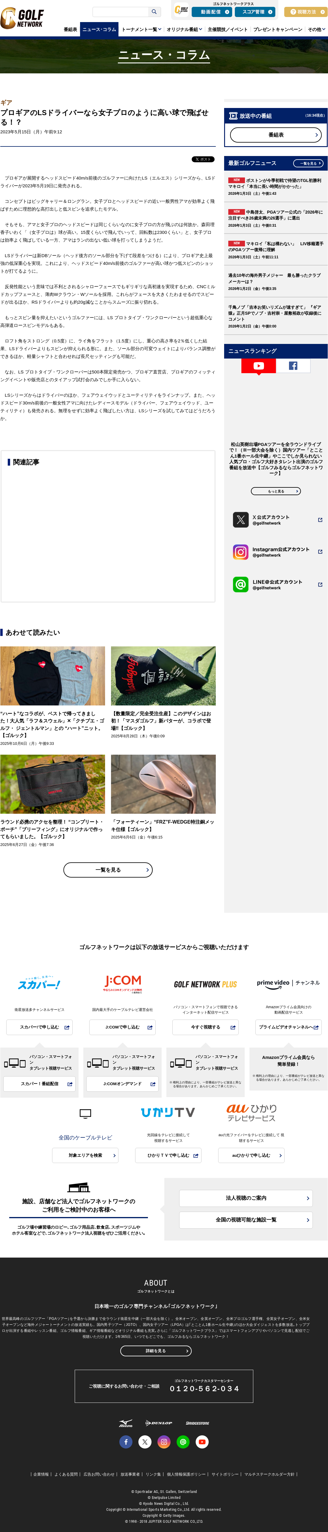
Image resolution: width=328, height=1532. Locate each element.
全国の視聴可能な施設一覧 (246, 1220)
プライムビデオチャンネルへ (286, 1027)
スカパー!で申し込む (39, 1027)
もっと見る (276, 491)
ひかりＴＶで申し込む (168, 1155)
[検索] (121, 12)
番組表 (276, 135)
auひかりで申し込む (251, 1155)
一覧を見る (108, 870)
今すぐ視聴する (205, 1027)
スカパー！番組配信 (39, 1084)
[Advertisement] (108, 533)
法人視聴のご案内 (246, 1198)
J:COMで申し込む (122, 1027)
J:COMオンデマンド (122, 1084)
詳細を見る (156, 1351)
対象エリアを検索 (85, 1155)
